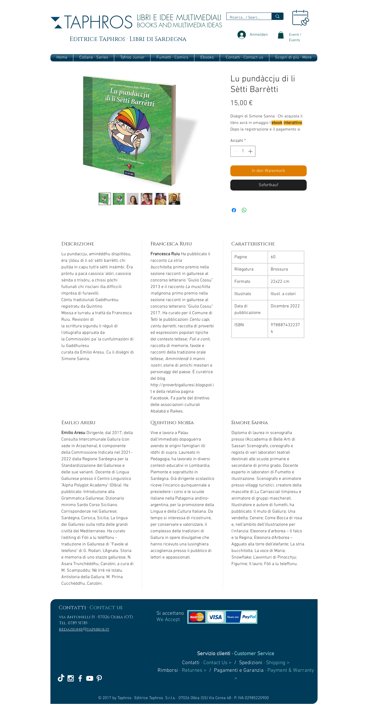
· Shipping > (275, 663)
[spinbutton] (243, 151)
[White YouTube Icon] (89, 678)
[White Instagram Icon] (70, 678)
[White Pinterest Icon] (99, 678)
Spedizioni (250, 663)
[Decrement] (235, 151)
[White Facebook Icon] (80, 678)
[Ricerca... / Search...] (245, 18)
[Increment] (251, 151)
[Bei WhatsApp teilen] (244, 210)
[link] (281, 34)
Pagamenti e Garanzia (239, 670)
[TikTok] (61, 678)
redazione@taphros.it (84, 629)
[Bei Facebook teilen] (234, 210)
